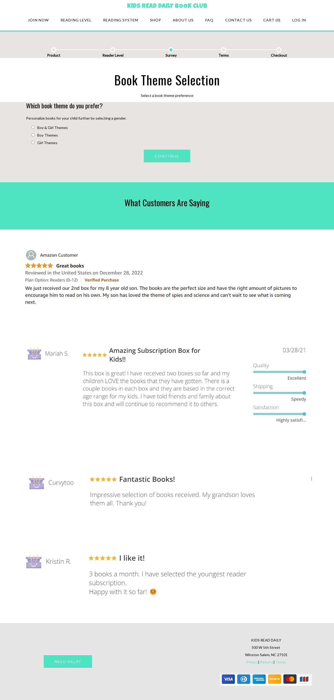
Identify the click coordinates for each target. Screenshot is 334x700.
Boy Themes (44, 135)
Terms (281, 662)
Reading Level (76, 20)
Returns (266, 662)
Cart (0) (272, 20)
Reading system (120, 20)
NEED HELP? (68, 661)
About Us (183, 20)
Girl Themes (44, 142)
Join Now (38, 20)
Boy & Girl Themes (49, 127)
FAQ (209, 20)
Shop (155, 20)
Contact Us (238, 20)
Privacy (252, 662)
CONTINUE (167, 156)
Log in (299, 20)
